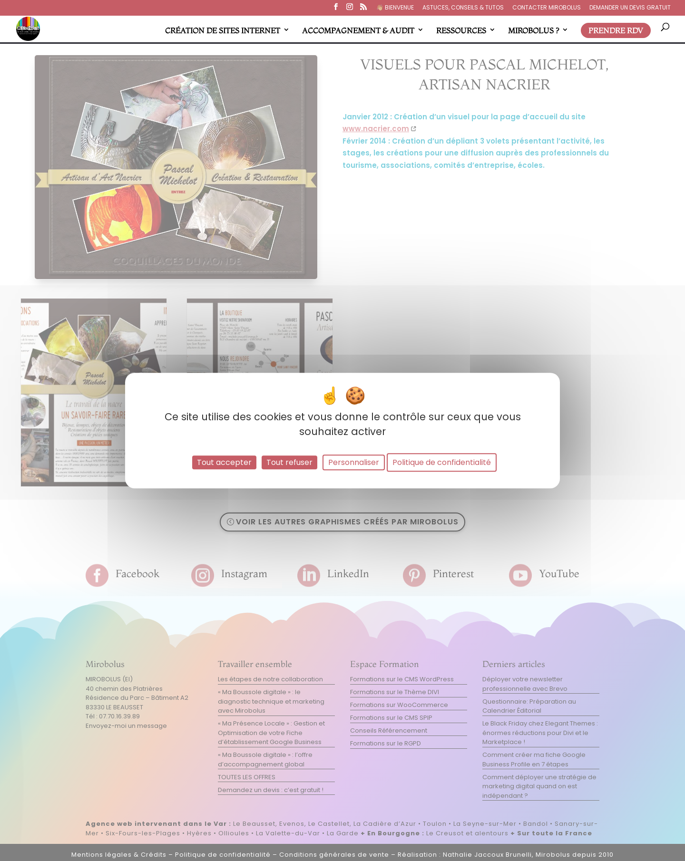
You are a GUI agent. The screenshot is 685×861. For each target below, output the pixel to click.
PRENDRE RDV (615, 30)
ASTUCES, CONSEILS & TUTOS (463, 8)
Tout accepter (224, 462)
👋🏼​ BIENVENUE (395, 8)
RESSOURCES (461, 30)
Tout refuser (289, 462)
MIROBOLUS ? (533, 30)
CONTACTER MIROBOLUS (546, 8)
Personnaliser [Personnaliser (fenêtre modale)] (353, 462)
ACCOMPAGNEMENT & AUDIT (358, 30)
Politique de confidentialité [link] (441, 462)
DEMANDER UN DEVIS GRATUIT (630, 8)
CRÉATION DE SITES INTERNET (222, 30)
